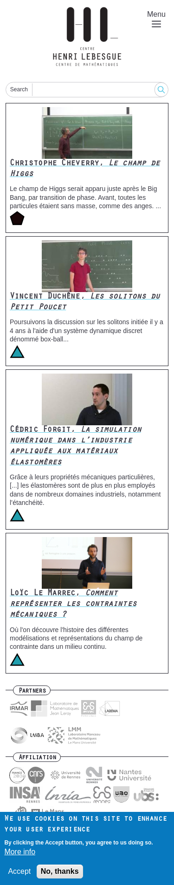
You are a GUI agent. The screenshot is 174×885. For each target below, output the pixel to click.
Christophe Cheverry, (85, 169)
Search (19, 89)
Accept (19, 875)
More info (19, 856)
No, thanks (60, 875)
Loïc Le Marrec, (73, 605)
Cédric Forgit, (75, 446)
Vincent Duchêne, (85, 302)
